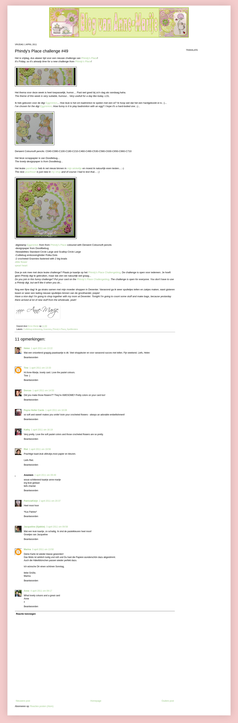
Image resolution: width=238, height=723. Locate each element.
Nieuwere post (23, 701)
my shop (56, 171)
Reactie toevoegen (26, 614)
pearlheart (30, 171)
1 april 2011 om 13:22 (42, 348)
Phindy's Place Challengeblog (104, 272)
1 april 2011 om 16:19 (42, 429)
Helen (27, 348)
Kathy (27, 429)
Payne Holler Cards (34, 410)
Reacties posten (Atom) (41, 706)
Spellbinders (72, 329)
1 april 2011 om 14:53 (43, 390)
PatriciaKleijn (31, 501)
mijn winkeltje (74, 168)
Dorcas (27, 390)
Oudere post (168, 701)
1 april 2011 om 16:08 (56, 410)
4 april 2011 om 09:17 (41, 591)
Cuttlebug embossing (32, 329)
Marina (27, 549)
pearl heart (21, 265)
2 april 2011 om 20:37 (50, 501)
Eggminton (51, 102)
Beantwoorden (31, 357)
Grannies (47, 329)
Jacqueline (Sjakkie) (34, 526)
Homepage (95, 701)
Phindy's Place (89, 58)
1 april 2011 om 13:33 (40, 368)
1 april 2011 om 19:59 (40, 449)
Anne (26, 591)
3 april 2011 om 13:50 (43, 549)
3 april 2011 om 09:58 (57, 526)
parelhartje (31, 168)
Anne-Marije (33, 326)
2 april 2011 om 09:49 (45, 475)
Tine (26, 368)
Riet (26, 449)
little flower (21, 262)
